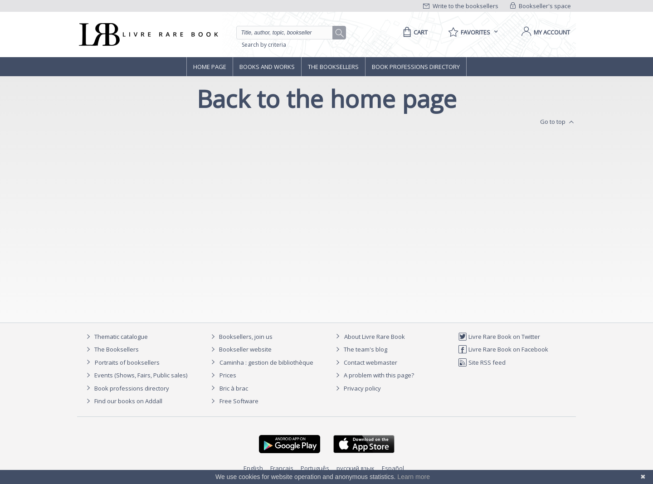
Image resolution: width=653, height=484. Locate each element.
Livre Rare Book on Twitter (499, 336)
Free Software (238, 401)
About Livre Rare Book (374, 336)
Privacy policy (357, 388)
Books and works (267, 67)
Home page (209, 67)
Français (281, 468)
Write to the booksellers (460, 6)
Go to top (558, 122)
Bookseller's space (540, 6)
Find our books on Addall (123, 401)
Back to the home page (327, 98)
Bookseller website (240, 349)
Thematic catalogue (116, 336)
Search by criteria (264, 45)
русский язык (355, 468)
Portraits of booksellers (127, 362)
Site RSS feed (482, 362)
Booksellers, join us (241, 336)
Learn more (413, 476)
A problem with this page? (373, 375)
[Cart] (414, 32)
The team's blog (360, 349)
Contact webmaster (365, 362)
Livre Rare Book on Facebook (503, 349)
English (253, 468)
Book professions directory (416, 67)
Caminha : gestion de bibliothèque (266, 362)
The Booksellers (333, 67)
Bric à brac (233, 388)
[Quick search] (288, 32)
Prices (227, 375)
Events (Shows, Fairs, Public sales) (135, 375)
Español (393, 468)
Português (315, 468)
